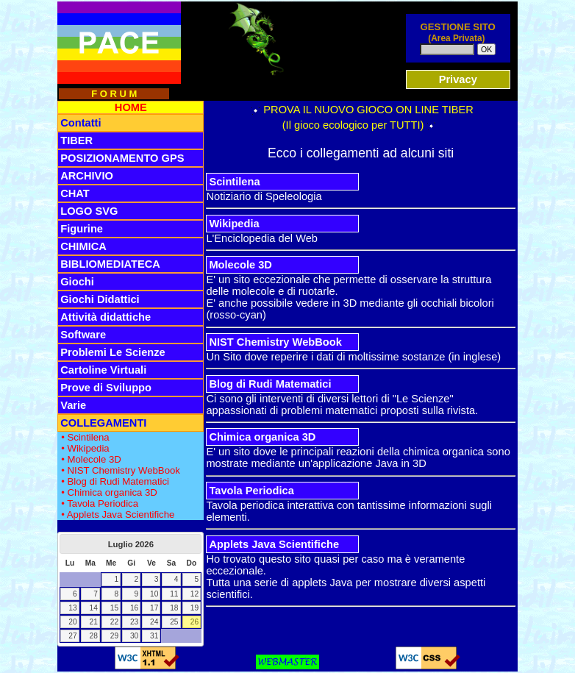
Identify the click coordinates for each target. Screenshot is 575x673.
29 (114, 636)
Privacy (458, 79)
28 (94, 636)
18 (174, 608)
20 (72, 622)
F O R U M (114, 93)
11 (174, 594)
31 (154, 636)
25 (174, 622)
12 (194, 594)
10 (154, 594)
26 (194, 622)
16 (134, 608)
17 (154, 608)
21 (94, 622)
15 (114, 608)
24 (154, 622)
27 (72, 636)
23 (134, 622)
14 (94, 608)
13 (72, 608)
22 (114, 622)
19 (194, 608)
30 (134, 636)
